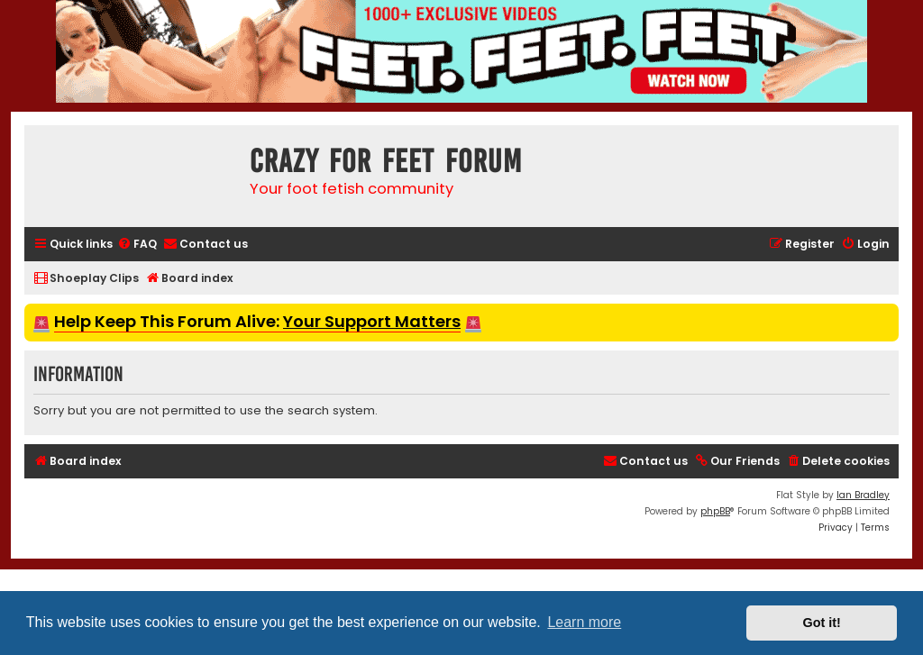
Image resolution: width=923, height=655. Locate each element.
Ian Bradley (863, 495)
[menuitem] (137, 244)
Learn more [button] (584, 622)
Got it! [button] (822, 622)
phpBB (715, 511)
